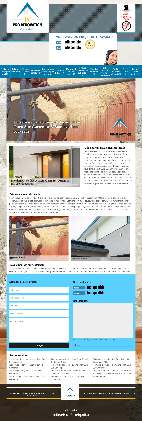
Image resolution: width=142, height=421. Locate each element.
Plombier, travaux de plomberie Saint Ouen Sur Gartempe (112, 366)
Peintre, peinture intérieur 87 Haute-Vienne (105, 71)
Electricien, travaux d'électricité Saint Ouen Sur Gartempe (112, 375)
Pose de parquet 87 (126, 71)
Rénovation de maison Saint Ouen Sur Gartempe (68, 378)
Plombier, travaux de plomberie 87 (116, 71)
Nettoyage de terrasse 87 (15, 71)
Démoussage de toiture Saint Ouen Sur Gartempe (27, 378)
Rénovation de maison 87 (94, 71)
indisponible (72, 42)
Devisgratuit (90, 44)
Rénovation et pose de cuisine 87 (71, 71)
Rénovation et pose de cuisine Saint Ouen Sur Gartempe (69, 366)
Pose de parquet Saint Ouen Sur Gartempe (112, 370)
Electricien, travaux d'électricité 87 (135, 71)
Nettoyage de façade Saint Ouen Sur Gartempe (25, 372)
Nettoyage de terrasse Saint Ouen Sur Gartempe (26, 366)
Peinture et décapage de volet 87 (5, 71)
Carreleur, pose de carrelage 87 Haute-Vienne (48, 71)
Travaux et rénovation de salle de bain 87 (83, 71)
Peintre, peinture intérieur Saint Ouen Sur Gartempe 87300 (111, 360)
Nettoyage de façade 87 (25, 71)
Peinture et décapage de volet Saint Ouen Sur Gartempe (28, 360)
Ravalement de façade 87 (60, 71)
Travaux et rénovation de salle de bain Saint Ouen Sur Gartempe (70, 372)
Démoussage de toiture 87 (36, 71)
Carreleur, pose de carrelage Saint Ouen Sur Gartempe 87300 (70, 360)
